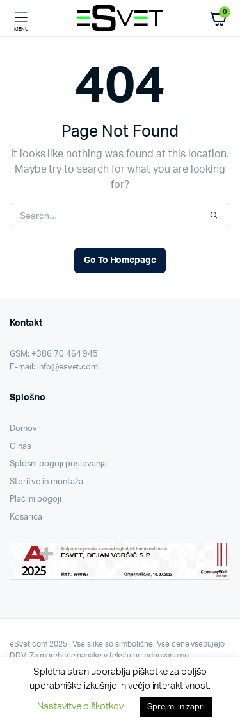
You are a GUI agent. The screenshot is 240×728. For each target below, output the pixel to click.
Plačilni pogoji (35, 499)
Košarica (26, 517)
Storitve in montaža (46, 482)
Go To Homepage (120, 260)
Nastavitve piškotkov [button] (80, 706)
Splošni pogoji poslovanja (58, 464)
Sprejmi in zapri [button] (176, 707)
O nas (20, 447)
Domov (23, 429)
